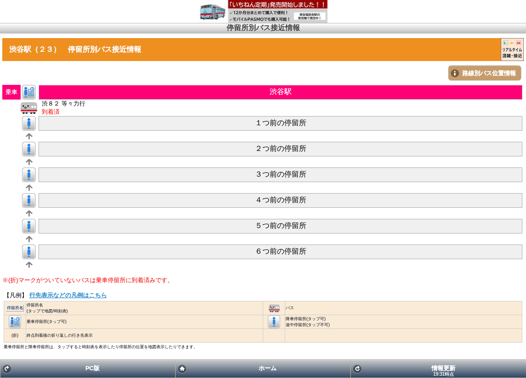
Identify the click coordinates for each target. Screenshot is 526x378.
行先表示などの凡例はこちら (68, 295)
